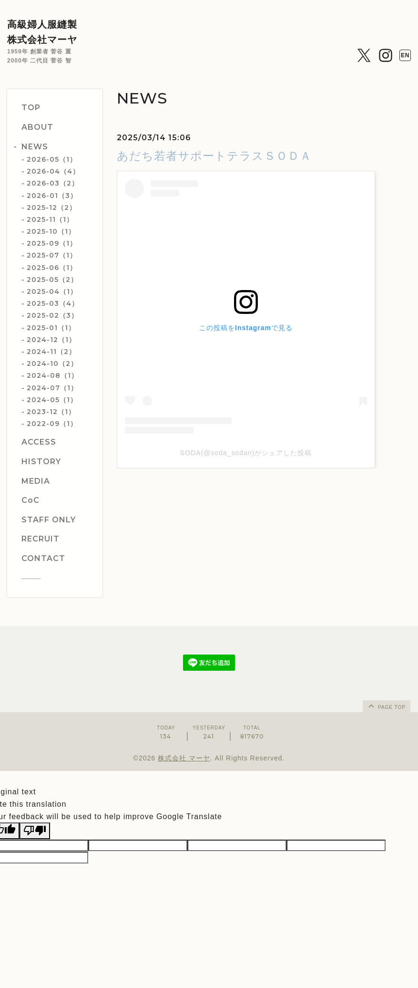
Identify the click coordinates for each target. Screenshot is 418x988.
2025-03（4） (53, 303)
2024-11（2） (51, 351)
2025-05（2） (52, 279)
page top (386, 705)
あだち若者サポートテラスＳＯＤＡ (214, 156)
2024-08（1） (52, 375)
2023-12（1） (51, 411)
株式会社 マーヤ (184, 758)
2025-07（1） (52, 255)
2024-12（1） (51, 339)
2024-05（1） (52, 399)
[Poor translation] (35, 830)
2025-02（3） (52, 315)
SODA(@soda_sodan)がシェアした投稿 (246, 453)
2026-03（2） (53, 183)
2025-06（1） (52, 267)
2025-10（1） (51, 231)
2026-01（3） (52, 195)
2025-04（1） (52, 291)
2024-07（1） (52, 388)
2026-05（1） (52, 159)
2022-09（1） (52, 423)
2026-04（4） (53, 171)
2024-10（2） (52, 363)
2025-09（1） (52, 243)
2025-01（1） (51, 327)
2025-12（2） (51, 207)
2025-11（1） (50, 219)
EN (405, 55)
